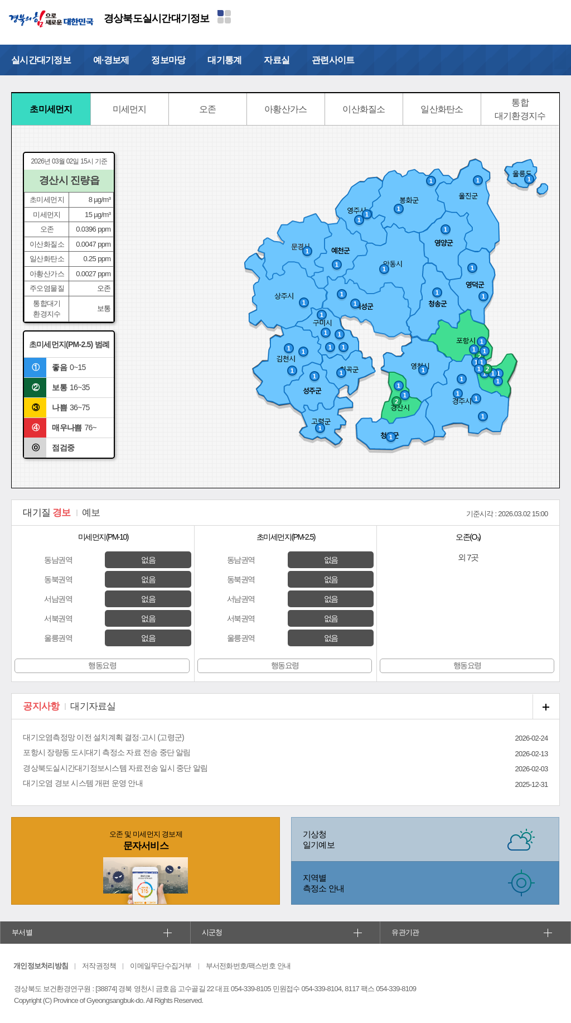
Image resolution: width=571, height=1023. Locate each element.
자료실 (276, 60)
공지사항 (41, 706)
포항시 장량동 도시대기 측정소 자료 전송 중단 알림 (106, 752)
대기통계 (224, 60)
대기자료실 (92, 706)
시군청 (212, 932)
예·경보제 (111, 60)
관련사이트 (333, 60)
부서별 (22, 932)
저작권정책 (99, 966)
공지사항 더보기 (546, 706)
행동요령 (102, 665)
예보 (91, 512)
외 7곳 (468, 557)
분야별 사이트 (224, 16)
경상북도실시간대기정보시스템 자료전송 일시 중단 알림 (115, 767)
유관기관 (405, 932)
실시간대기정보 (41, 60)
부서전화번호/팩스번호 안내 (248, 966)
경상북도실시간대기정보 (157, 18)
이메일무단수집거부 (160, 966)
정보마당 (168, 60)
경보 (46, 512)
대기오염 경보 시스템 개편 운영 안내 (82, 783)
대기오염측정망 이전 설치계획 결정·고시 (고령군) (103, 737)
